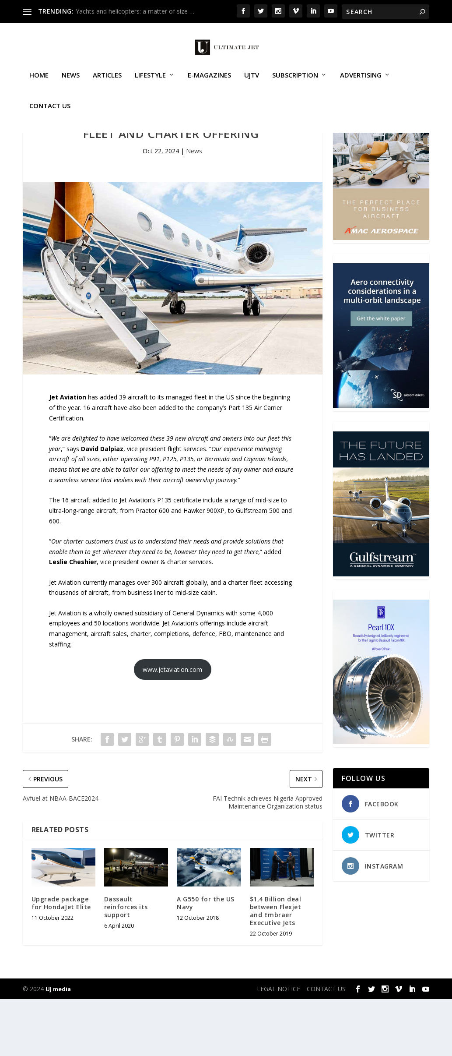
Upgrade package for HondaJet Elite (61, 960)
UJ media (58, 1046)
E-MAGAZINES (209, 85)
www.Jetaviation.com (172, 726)
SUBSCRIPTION (295, 85)
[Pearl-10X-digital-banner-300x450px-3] (381, 799)
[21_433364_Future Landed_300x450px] (381, 631)
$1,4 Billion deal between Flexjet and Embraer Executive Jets (275, 968)
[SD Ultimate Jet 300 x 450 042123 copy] (381, 463)
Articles (107, 85)
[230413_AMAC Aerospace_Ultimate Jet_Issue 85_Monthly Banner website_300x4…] (381, 294)
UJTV (251, 85)
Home (39, 85)
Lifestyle (150, 85)
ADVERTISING (361, 85)
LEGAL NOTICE (278, 1046)
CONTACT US (49, 116)
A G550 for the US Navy (206, 960)
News (71, 85)
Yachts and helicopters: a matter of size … (135, 11)
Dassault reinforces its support (126, 964)
